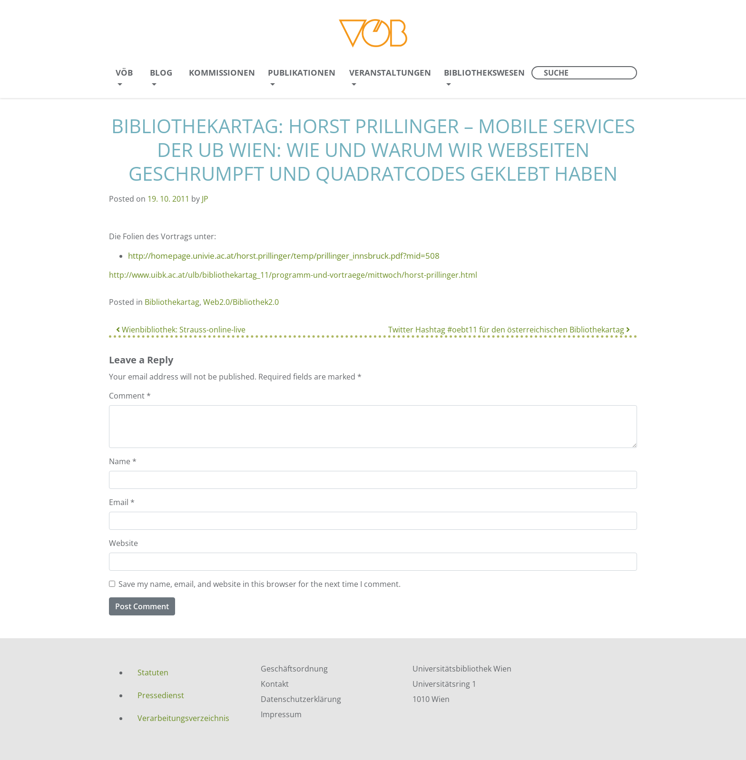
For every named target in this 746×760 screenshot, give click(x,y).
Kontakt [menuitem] (275, 684)
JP (205, 199)
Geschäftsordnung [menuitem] (294, 668)
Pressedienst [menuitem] (160, 695)
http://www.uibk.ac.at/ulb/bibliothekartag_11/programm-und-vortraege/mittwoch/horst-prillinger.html (293, 275)
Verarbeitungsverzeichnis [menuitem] (183, 718)
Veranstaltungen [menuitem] (390, 72)
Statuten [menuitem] (152, 672)
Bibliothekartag (172, 302)
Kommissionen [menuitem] (222, 72)
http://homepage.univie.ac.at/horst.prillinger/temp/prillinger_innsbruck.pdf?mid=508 (284, 255)
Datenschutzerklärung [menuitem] (301, 699)
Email (122, 502)
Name (123, 461)
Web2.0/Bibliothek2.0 (241, 302)
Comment (130, 395)
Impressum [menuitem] (281, 714)
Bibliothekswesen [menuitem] (484, 72)
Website (123, 543)
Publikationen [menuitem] (301, 72)
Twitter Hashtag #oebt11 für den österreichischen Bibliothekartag (509, 329)
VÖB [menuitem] (124, 72)
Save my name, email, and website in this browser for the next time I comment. (259, 584)
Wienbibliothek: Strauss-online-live (180, 329)
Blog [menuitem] (161, 72)
